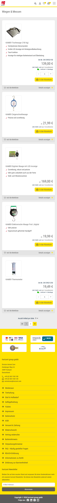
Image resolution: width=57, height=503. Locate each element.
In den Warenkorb (44, 79)
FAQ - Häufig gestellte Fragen (16, 448)
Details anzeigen (46, 88)
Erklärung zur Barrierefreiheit (16, 462)
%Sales (8, 406)
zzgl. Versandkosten (47, 67)
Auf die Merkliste (11, 88)
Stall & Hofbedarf (12, 397)
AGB (7, 420)
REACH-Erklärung (12, 453)
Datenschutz (10, 416)
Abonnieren (29, 489)
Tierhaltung (9, 393)
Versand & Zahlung (12, 425)
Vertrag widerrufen (12, 434)
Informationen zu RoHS (14, 458)
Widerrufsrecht (11, 430)
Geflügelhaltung (11, 402)
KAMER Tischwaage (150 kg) (17, 42)
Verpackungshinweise (13, 444)
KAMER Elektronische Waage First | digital (22, 224)
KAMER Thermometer (14, 279)
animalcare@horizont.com (11, 381)
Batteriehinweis (11, 439)
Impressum (9, 411)
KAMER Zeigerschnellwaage (17, 114)
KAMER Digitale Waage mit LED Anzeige (21, 166)
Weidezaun (9, 388)
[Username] (28, 485)
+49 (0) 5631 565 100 (10, 376)
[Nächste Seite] (35, 324)
